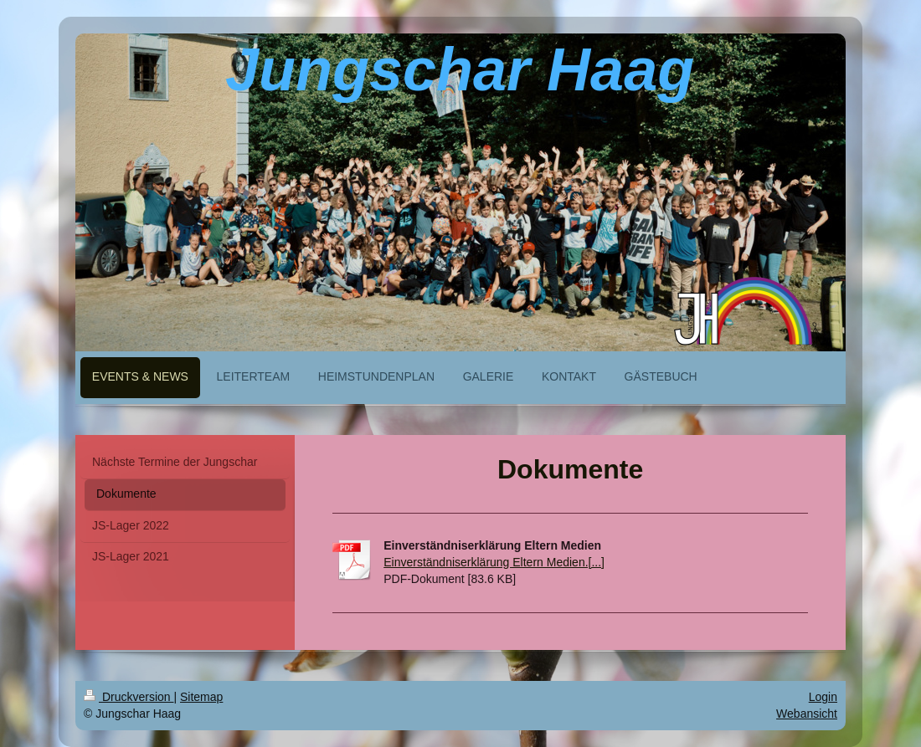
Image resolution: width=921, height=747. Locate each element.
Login (823, 697)
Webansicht (806, 713)
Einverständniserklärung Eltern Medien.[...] (494, 562)
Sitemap (201, 697)
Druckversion (128, 697)
